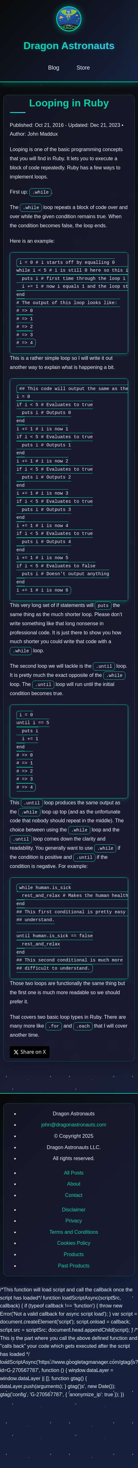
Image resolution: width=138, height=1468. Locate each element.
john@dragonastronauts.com (73, 1124)
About (74, 1184)
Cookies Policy (73, 1243)
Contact (73, 1195)
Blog (53, 68)
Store (83, 68)
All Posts (73, 1173)
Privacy (73, 1220)
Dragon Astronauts (69, 45)
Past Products (74, 1265)
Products (74, 1254)
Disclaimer (74, 1209)
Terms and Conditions (73, 1232)
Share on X (30, 1051)
